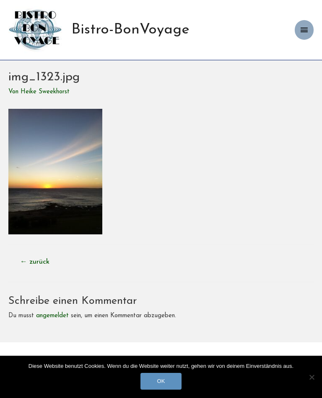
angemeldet (52, 316)
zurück (34, 261)
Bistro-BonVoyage (130, 30)
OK (161, 381)
